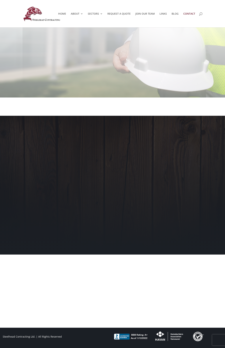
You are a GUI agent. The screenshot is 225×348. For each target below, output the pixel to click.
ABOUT (75, 13)
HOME (62, 13)
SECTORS (93, 13)
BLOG (175, 13)
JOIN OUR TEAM (145, 13)
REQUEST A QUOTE (119, 13)
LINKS (163, 13)
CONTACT (189, 13)
